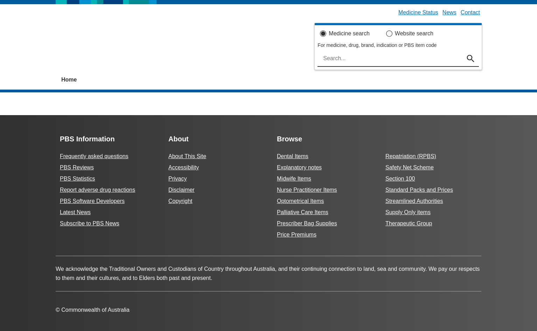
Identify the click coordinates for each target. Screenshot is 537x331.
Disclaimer (181, 190)
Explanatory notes (299, 167)
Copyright (180, 201)
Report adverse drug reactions (97, 190)
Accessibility (183, 167)
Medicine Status (418, 12)
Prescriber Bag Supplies (307, 223)
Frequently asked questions (94, 156)
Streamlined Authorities (414, 201)
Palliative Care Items (302, 212)
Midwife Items (294, 179)
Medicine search (349, 33)
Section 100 (400, 179)
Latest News (75, 212)
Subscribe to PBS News (89, 223)
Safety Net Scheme (409, 167)
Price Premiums (296, 235)
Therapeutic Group (408, 223)
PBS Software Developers (92, 201)
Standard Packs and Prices (419, 190)
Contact (470, 12)
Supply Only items (408, 212)
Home (69, 80)
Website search (414, 33)
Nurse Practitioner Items (307, 190)
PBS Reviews (77, 167)
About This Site (187, 156)
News (449, 12)
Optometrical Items (300, 201)
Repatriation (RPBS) (410, 156)
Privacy (177, 179)
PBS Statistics (77, 179)
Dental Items (292, 156)
